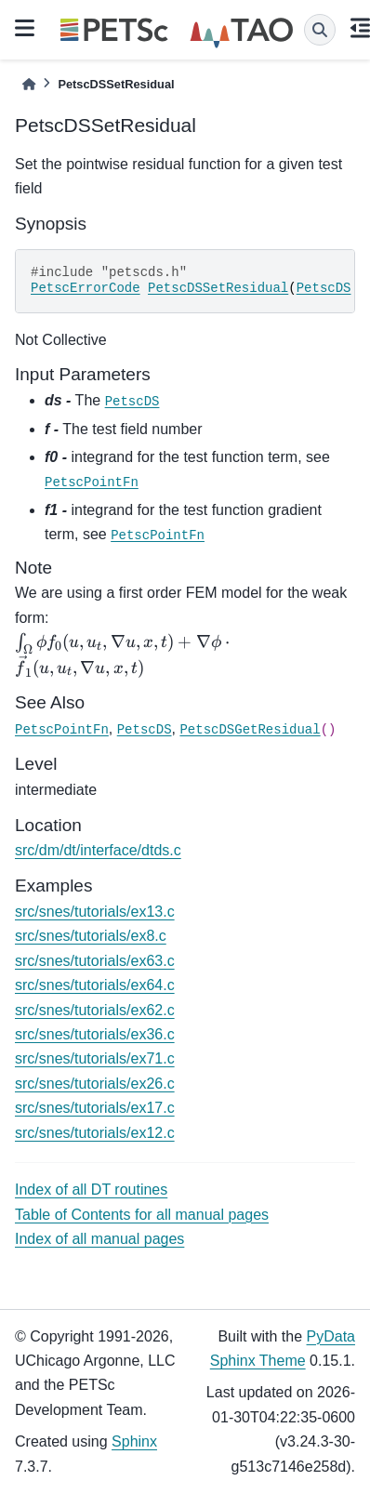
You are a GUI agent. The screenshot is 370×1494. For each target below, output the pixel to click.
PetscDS (324, 288)
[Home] (28, 84)
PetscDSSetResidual (218, 288)
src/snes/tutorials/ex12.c (95, 1133)
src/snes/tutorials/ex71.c (95, 1058)
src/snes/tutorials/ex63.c (95, 961)
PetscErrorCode (85, 288)
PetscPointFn (92, 482)
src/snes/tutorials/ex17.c (95, 1108)
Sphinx (134, 1441)
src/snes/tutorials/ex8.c (90, 936)
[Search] (320, 30)
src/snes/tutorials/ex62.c (95, 1010)
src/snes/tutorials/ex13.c (95, 911)
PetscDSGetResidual (249, 729)
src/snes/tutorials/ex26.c (95, 1083)
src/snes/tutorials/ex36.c (95, 1034)
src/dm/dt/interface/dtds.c (98, 850)
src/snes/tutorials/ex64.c (95, 985)
